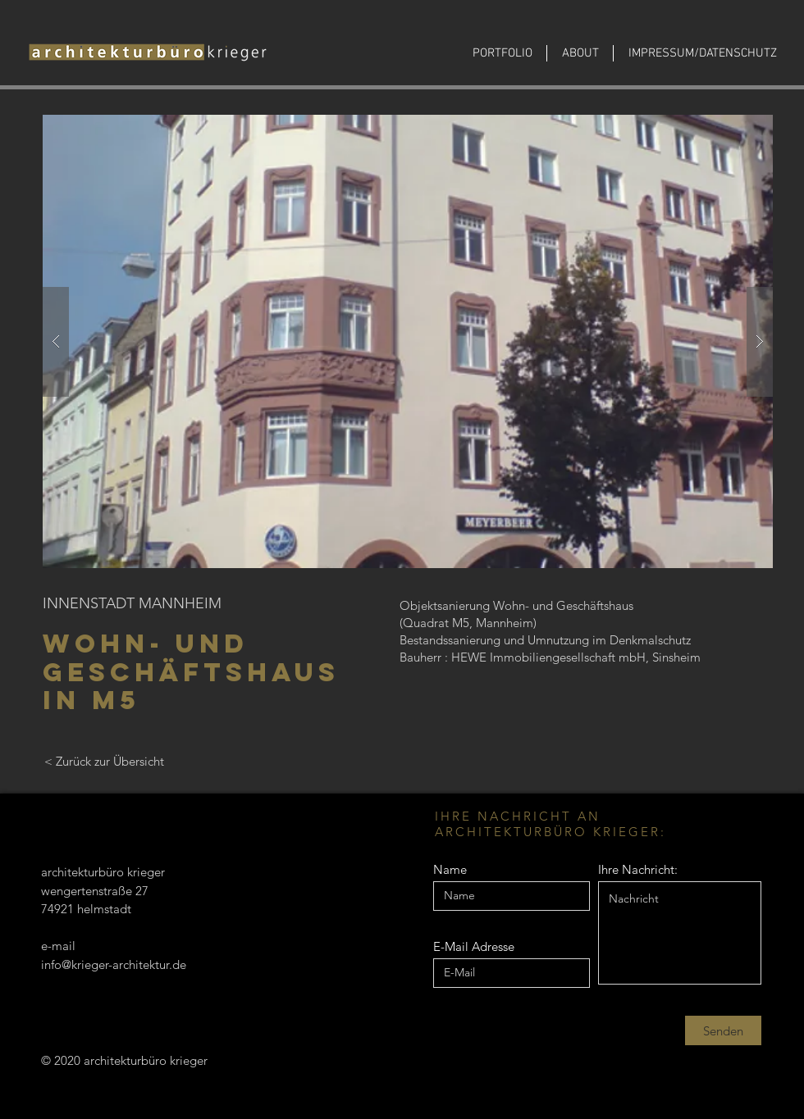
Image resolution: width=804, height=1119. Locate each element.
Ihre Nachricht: (638, 869)
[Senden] (723, 1030)
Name (450, 869)
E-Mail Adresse (473, 946)
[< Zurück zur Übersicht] (104, 760)
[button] (408, 341)
